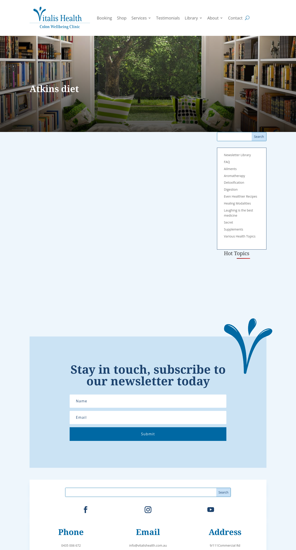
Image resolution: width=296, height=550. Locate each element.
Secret (228, 222)
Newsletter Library (237, 155)
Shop (122, 18)
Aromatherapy (234, 176)
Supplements (233, 229)
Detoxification (234, 182)
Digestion (231, 189)
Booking (104, 18)
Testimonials (168, 18)
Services (139, 18)
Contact (235, 18)
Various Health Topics (239, 236)
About (213, 18)
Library (191, 18)
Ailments (230, 169)
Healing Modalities (237, 203)
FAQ (227, 162)
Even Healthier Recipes (240, 196)
